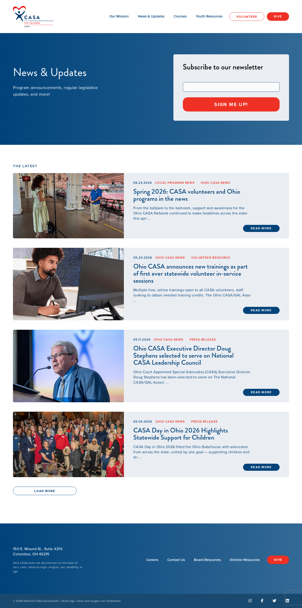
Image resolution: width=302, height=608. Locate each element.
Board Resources (207, 559)
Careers (152, 559)
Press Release (202, 339)
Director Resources (245, 559)
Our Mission (119, 16)
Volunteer (246, 16)
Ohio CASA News (215, 182)
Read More (261, 228)
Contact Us (176, 559)
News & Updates (151, 16)
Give (278, 16)
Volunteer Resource (210, 257)
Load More (44, 491)
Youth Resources (209, 16)
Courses (180, 16)
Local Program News (175, 182)
